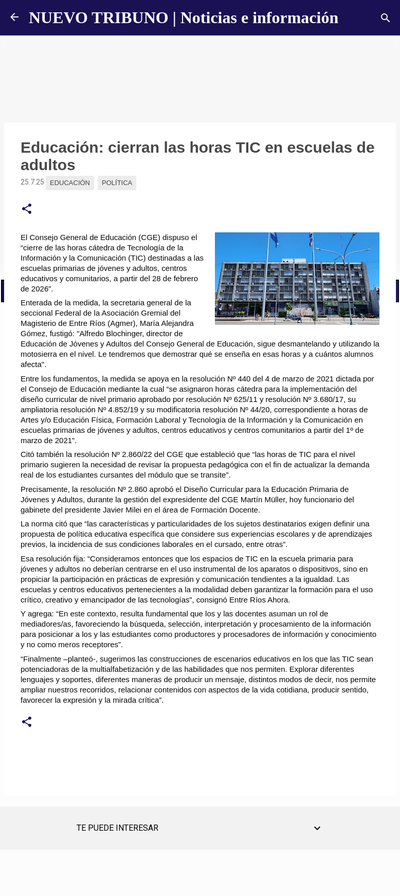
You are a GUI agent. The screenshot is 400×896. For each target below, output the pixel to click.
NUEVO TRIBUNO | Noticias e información (183, 17)
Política (117, 183)
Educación (70, 183)
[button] (27, 209)
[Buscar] (385, 18)
